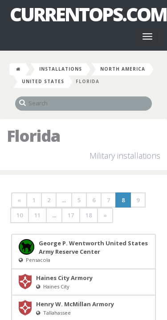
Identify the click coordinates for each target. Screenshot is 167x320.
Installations (60, 69)
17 (71, 215)
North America (122, 69)
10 (19, 215)
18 (89, 215)
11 (37, 215)
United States (43, 81)
